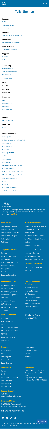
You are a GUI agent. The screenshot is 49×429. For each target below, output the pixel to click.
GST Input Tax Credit (9, 188)
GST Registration (8, 153)
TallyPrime (6, 22)
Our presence (7, 78)
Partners (4, 371)
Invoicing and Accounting (34, 250)
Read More (14, 214)
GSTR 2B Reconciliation (9, 331)
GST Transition (7, 146)
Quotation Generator (32, 303)
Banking (4, 253)
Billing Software (7, 288)
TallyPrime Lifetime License (34, 236)
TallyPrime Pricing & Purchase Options (36, 240)
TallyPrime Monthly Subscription (32, 231)
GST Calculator (30, 294)
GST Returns (6, 159)
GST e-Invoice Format (32, 315)
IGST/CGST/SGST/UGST (10, 178)
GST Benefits (6, 143)
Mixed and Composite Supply (12, 175)
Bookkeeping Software (9, 291)
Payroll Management (32, 256)
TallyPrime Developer (9, 49)
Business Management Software (9, 296)
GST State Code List (9, 191)
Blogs (4, 100)
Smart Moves (6, 350)
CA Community (7, 120)
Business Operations (8, 275)
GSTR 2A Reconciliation (9, 328)
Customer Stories (31, 350)
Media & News (6, 386)
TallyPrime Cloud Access (10, 233)
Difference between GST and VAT (13, 140)
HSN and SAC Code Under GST (12, 172)
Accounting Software (8, 285)
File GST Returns (7, 321)
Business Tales (6, 360)
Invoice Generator (31, 288)
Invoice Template (31, 300)
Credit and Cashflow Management (8, 257)
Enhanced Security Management (8, 267)
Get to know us (7, 68)
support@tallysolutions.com (11, 396)
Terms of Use (12, 426)
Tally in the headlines (9, 72)
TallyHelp (4, 394)
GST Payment (7, 162)
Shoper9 (4, 245)
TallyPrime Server (8, 25)
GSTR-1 (4, 181)
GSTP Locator (7, 110)
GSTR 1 (3, 324)
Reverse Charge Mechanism (12, 165)
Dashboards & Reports (9, 262)
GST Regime (6, 137)
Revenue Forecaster (32, 291)
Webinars (5, 106)
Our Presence (6, 383)
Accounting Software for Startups (33, 268)
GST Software (6, 304)
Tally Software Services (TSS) (12, 35)
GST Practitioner (8, 168)
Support (5, 56)
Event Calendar (6, 363)
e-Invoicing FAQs (31, 318)
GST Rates (5, 149)
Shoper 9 (5, 28)
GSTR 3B (4, 334)
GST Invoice (6, 156)
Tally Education (6, 380)
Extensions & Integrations (11, 42)
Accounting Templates (33, 297)
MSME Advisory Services (10, 377)
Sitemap (28, 357)
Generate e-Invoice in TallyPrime (9, 338)
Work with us (6, 75)
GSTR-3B (5, 184)
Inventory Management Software (10, 308)
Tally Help (5, 60)
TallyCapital (5, 239)
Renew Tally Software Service (35, 226)
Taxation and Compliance (34, 259)
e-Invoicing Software (8, 301)
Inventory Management (10, 272)
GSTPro (4, 127)
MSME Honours (30, 347)
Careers (27, 353)
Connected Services (32, 253)
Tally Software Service (9, 226)
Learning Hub (7, 103)
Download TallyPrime (32, 245)
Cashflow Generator (32, 306)
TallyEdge (4, 242)
